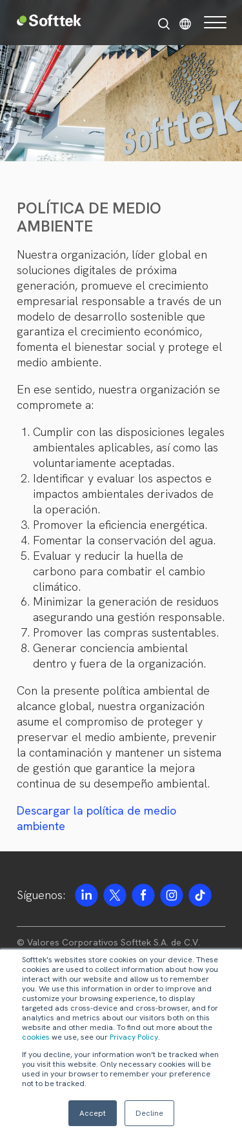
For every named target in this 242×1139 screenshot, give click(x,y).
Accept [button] (92, 1113)
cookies (36, 1037)
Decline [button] (149, 1113)
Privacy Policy (134, 1037)
